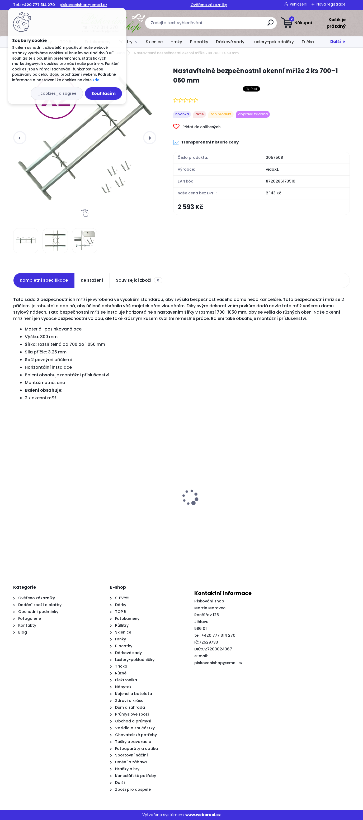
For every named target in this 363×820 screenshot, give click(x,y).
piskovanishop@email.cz (83, 4)
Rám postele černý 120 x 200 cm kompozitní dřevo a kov (305, 515)
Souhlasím (103, 93)
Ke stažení (92, 280)
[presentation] (19, 137)
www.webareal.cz (203, 814)
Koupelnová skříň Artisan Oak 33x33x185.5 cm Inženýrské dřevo (135, 515)
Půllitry (126, 42)
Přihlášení (298, 4)
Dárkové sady (230, 42)
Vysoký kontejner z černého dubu (50, 513)
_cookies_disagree (56, 93)
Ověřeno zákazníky (209, 4)
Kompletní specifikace (44, 280)
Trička (307, 42)
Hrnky (176, 42)
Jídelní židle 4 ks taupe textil (216, 513)
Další (335, 41)
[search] (234, 25)
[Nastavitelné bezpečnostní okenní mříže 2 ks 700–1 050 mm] (84, 137)
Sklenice (154, 42)
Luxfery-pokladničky (273, 42)
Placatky (199, 42)
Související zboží (139, 280)
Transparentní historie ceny (206, 142)
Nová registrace (331, 4)
